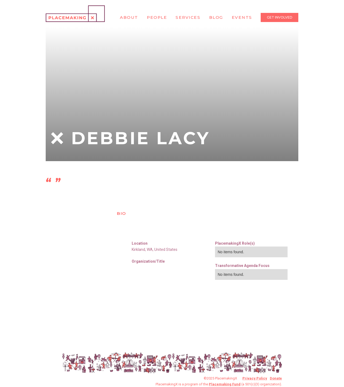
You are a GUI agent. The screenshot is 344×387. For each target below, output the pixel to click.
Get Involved (279, 17)
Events (242, 17)
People (157, 17)
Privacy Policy (254, 378)
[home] (75, 13)
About (129, 17)
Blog (216, 17)
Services (187, 17)
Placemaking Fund (225, 384)
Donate (276, 378)
